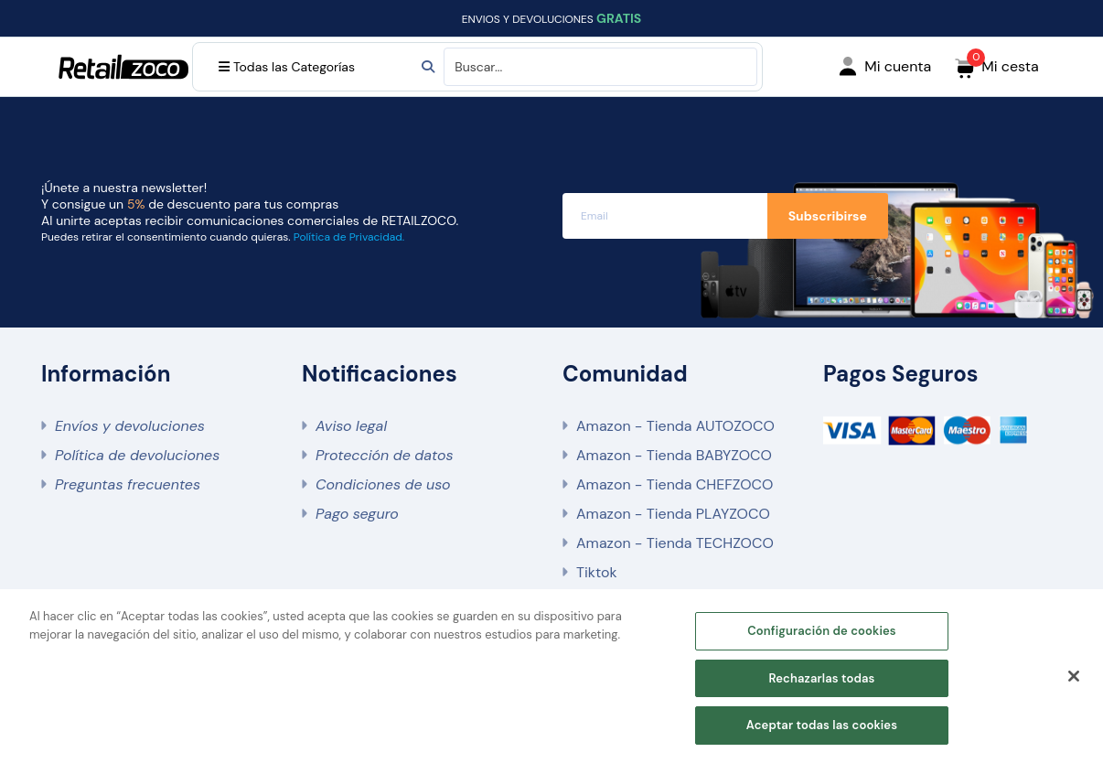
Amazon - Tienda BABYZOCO (674, 455)
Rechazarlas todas (821, 678)
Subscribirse (827, 216)
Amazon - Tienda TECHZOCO (675, 543)
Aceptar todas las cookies (821, 725)
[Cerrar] (1074, 676)
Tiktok (596, 572)
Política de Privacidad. (349, 237)
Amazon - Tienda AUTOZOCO (675, 425)
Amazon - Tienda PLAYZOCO (673, 513)
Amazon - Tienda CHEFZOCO (674, 484)
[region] (551, 676)
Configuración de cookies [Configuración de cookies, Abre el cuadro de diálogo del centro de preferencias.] (821, 631)
